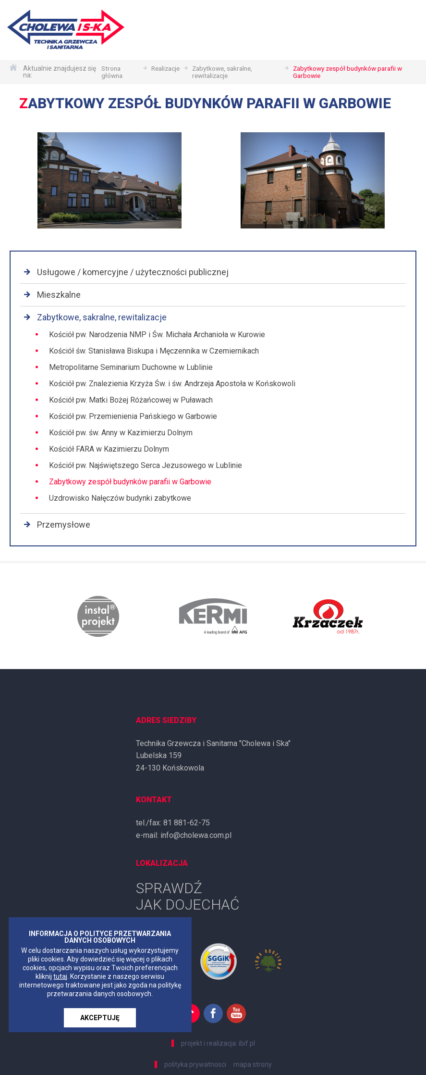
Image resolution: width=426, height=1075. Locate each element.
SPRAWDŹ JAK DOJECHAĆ (187, 896)
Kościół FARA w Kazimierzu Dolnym (109, 449)
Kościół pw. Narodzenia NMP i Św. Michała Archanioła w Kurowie (157, 334)
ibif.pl (247, 1043)
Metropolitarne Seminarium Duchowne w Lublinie (131, 367)
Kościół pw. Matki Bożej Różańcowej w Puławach (131, 400)
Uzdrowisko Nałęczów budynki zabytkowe (120, 498)
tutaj (60, 976)
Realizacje (163, 69)
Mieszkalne (59, 295)
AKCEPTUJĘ (100, 1018)
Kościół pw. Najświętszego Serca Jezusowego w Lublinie (145, 465)
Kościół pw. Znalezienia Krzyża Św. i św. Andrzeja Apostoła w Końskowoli (172, 383)
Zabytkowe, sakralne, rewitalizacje (223, 72)
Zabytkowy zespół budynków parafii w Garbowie (351, 72)
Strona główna (108, 72)
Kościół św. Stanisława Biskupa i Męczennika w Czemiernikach (154, 350)
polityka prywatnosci (195, 1064)
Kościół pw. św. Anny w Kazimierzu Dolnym (121, 432)
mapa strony (252, 1064)
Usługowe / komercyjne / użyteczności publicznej (133, 272)
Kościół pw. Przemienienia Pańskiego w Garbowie (133, 416)
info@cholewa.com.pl (195, 835)
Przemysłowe (63, 524)
